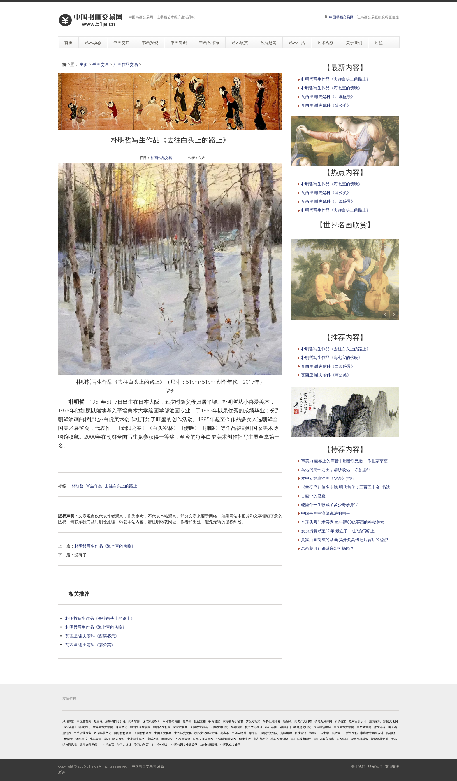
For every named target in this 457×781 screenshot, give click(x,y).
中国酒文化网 (162, 727)
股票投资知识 (269, 733)
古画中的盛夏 (313, 495)
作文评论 (380, 727)
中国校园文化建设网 (184, 744)
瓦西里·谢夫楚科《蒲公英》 (90, 644)
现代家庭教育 (151, 721)
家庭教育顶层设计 (372, 733)
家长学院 (342, 739)
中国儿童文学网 (344, 727)
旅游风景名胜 (380, 739)
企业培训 (163, 744)
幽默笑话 (167, 739)
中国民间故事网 (140, 727)
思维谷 (253, 733)
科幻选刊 (271, 727)
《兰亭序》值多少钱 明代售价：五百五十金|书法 (345, 487)
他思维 (68, 739)
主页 (84, 64)
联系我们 (375, 766)
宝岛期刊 (70, 727)
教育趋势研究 (302, 727)
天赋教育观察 (143, 733)
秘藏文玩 (84, 727)
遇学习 (313, 733)
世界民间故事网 (203, 739)
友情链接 (392, 766)
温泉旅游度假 (88, 744)
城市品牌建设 (359, 739)
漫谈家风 (375, 721)
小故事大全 (183, 739)
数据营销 (200, 721)
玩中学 (324, 733)
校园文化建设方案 (206, 733)
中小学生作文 (136, 739)
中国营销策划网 (226, 739)
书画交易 (100, 64)
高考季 (224, 733)
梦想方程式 (253, 721)
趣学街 (187, 721)
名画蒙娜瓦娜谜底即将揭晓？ (327, 548)
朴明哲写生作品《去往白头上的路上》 (100, 618)
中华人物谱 (239, 733)
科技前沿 (300, 733)
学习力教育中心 (144, 744)
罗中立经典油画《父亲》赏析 (327, 478)
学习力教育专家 (114, 739)
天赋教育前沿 (199, 727)
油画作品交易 (125, 64)
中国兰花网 (84, 721)
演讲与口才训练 (115, 721)
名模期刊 (285, 727)
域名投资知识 (279, 739)
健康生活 (245, 739)
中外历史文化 (183, 733)
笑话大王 (337, 733)
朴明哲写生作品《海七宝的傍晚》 (105, 546)
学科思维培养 (271, 721)
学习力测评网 (323, 721)
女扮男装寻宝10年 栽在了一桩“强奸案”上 (338, 531)
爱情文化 (352, 733)
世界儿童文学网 (103, 727)
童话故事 (153, 739)
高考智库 (134, 721)
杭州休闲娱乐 (209, 744)
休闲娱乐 (81, 739)
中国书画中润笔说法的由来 (325, 513)
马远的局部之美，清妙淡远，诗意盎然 (335, 469)
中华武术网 (364, 727)
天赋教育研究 (219, 727)
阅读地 (390, 733)
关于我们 (358, 766)
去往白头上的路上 (121, 486)
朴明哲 (77, 486)
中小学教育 (107, 744)
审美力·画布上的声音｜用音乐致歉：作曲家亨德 (344, 460)
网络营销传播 (171, 721)
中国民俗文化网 (230, 744)
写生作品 (94, 486)
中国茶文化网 (163, 733)
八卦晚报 (236, 727)
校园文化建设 (253, 727)
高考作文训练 (303, 721)
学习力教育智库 (324, 739)
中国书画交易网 (341, 17)
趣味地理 (286, 733)
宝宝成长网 (180, 727)
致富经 (98, 721)
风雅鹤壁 (68, 721)
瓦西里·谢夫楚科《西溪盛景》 (92, 636)
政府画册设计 (357, 721)
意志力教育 (260, 739)
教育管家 (214, 721)
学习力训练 (124, 744)
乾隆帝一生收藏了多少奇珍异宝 (329, 504)
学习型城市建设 (301, 739)
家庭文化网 (390, 721)
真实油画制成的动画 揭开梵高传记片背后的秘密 (344, 539)
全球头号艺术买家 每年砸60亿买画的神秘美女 (342, 522)
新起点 (287, 721)
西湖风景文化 (102, 733)
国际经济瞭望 (322, 727)
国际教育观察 (122, 733)
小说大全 (95, 739)
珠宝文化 (121, 727)
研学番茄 (340, 721)
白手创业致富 (82, 733)
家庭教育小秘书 (233, 721)
